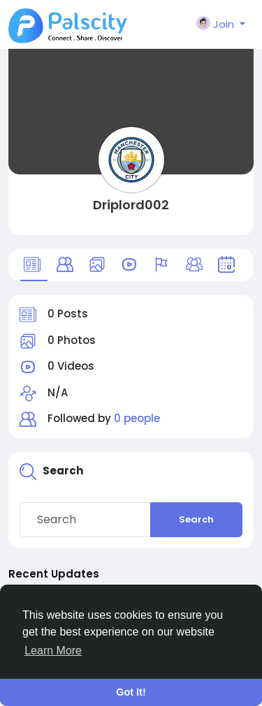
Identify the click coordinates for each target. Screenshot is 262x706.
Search (196, 519)
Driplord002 (131, 204)
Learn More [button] (53, 650)
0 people (137, 418)
